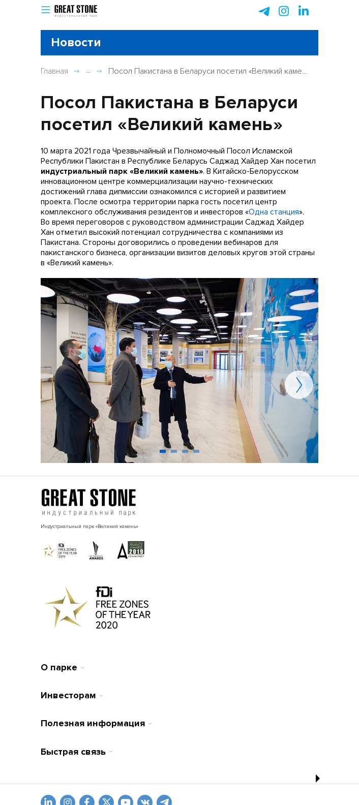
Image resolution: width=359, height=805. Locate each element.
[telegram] (264, 11)
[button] (46, 11)
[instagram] (303, 11)
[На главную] (88, 502)
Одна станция (274, 212)
